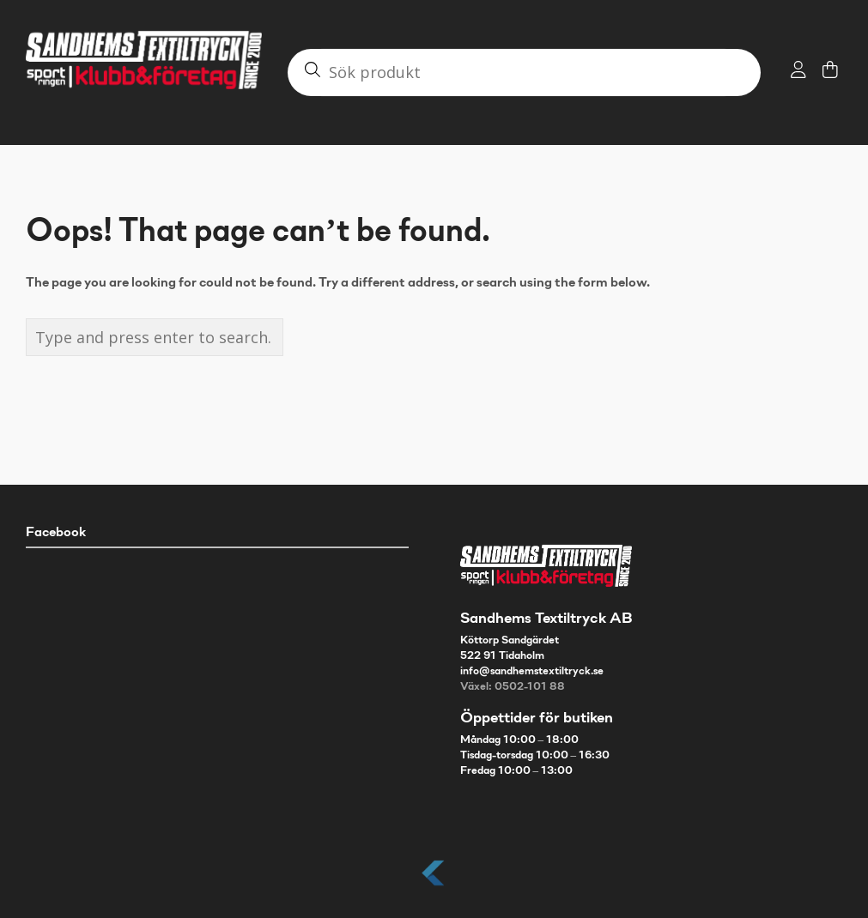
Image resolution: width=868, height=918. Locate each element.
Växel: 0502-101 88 (512, 687)
